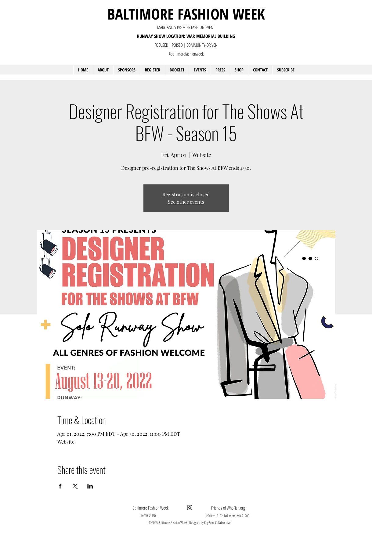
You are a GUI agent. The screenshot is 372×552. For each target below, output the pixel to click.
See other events (186, 201)
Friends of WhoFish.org (228, 508)
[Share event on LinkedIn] (90, 486)
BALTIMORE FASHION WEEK (186, 14)
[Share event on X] (75, 486)
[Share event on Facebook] (60, 486)
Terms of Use (149, 515)
